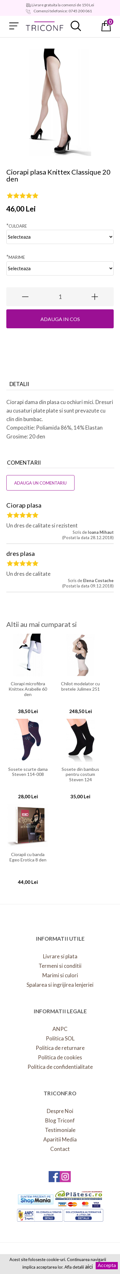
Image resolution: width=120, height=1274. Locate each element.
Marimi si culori (60, 975)
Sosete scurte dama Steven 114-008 (28, 772)
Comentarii (24, 462)
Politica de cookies (60, 1057)
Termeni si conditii (60, 965)
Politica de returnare (60, 1048)
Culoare (16, 225)
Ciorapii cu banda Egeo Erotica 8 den (27, 857)
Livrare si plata (60, 956)
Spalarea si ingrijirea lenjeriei (60, 984)
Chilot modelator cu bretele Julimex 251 (80, 686)
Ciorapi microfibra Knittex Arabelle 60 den (28, 687)
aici (89, 1266)
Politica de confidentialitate (60, 1066)
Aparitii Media (60, 1139)
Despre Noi (60, 1111)
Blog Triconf (60, 1120)
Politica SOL (60, 1038)
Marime (15, 256)
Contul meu (91, 25)
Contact (60, 1149)
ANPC (60, 1029)
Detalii (19, 384)
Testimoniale (60, 1130)
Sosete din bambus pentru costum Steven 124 (80, 773)
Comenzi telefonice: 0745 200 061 (62, 11)
